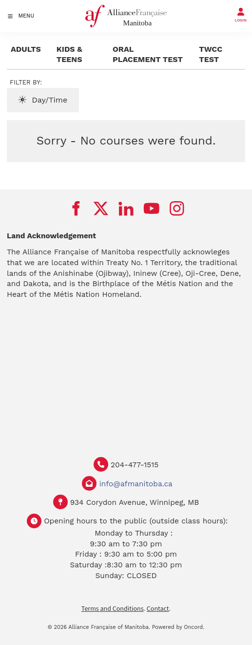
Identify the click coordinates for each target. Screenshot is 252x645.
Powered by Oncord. (178, 627)
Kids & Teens (69, 54)
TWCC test (210, 54)
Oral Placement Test (148, 54)
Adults (26, 49)
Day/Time (43, 99)
